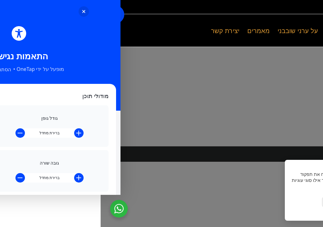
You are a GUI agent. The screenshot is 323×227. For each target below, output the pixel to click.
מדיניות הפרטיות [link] (297, 213)
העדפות (232, 202)
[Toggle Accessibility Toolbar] (14, 14)
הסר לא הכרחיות (264, 202)
